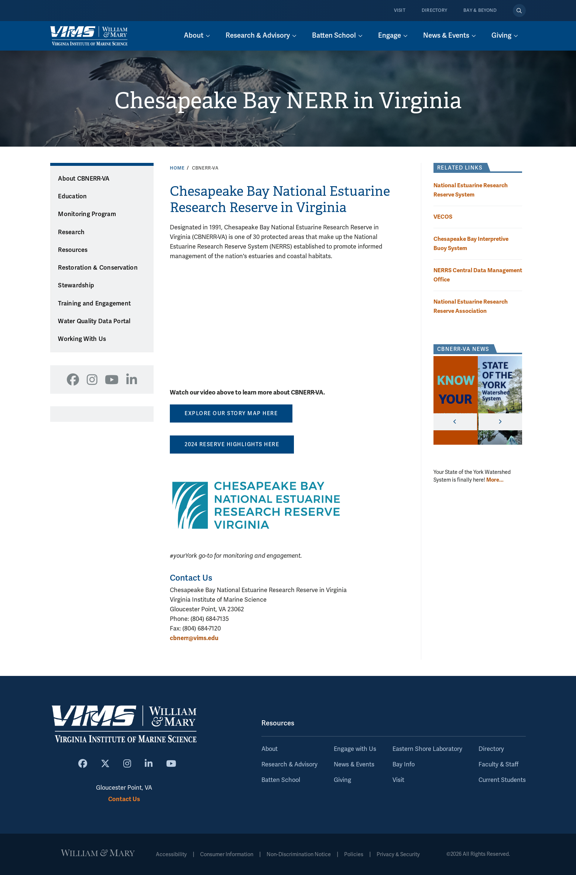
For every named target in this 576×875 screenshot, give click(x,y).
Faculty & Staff (498, 764)
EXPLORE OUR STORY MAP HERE (231, 413)
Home (177, 168)
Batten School (280, 780)
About (269, 749)
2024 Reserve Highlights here (232, 444)
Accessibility (171, 854)
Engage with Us (355, 749)
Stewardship (76, 285)
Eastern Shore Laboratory (427, 749)
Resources (73, 250)
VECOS (442, 216)
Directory (434, 10)
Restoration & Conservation (98, 267)
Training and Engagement (94, 303)
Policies (353, 854)
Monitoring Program (87, 214)
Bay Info (403, 764)
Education (72, 196)
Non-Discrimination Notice (299, 854)
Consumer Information (226, 854)
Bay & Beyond (480, 10)
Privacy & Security (398, 854)
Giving (342, 780)
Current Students (502, 780)
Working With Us (82, 339)
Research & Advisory (289, 764)
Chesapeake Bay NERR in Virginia (288, 101)
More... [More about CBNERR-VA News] (495, 479)
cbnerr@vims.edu (194, 638)
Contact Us (124, 799)
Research (71, 232)
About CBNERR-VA (83, 178)
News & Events (354, 764)
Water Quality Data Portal (94, 321)
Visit (399, 10)
